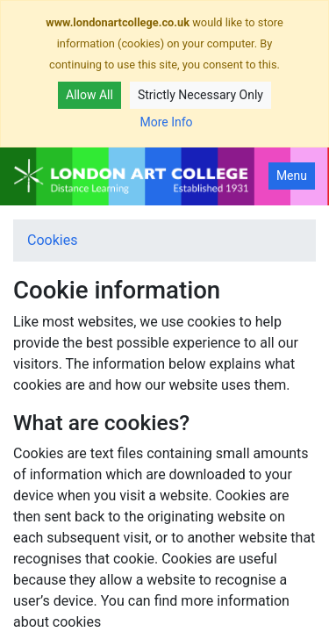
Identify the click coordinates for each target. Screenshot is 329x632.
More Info (165, 122)
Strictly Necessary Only (200, 95)
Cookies (52, 240)
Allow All (89, 95)
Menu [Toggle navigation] (291, 176)
